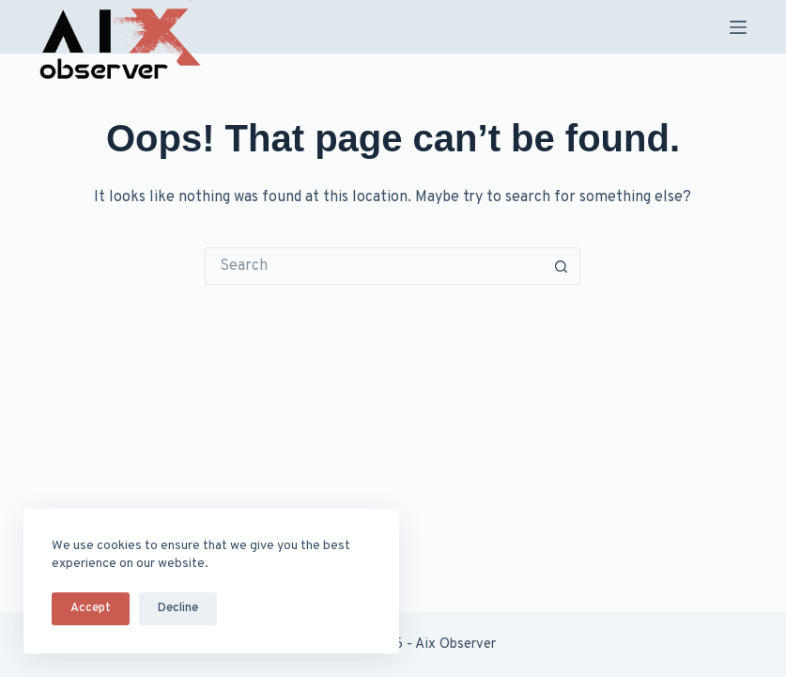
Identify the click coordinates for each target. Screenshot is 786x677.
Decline (178, 608)
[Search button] (561, 266)
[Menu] (738, 27)
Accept (90, 608)
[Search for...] (374, 266)
